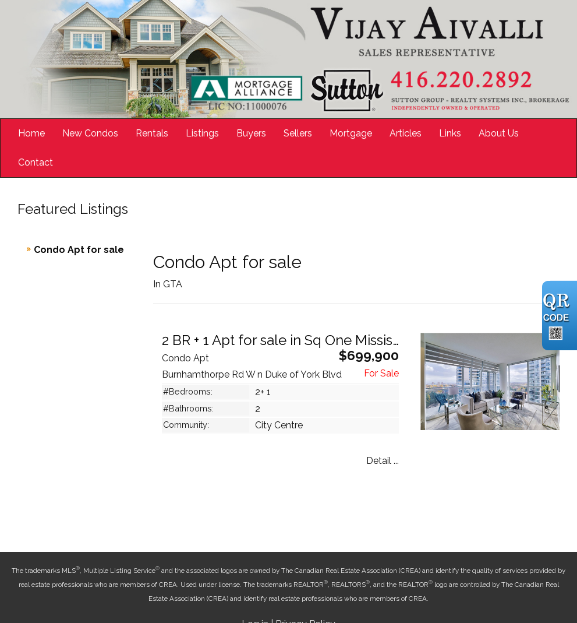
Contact (35, 162)
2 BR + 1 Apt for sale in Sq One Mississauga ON (309, 340)
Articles (406, 133)
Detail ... (382, 460)
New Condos (90, 133)
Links (450, 133)
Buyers (251, 133)
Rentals (152, 133)
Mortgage (351, 133)
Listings (202, 133)
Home (31, 133)
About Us (499, 133)
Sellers (298, 133)
